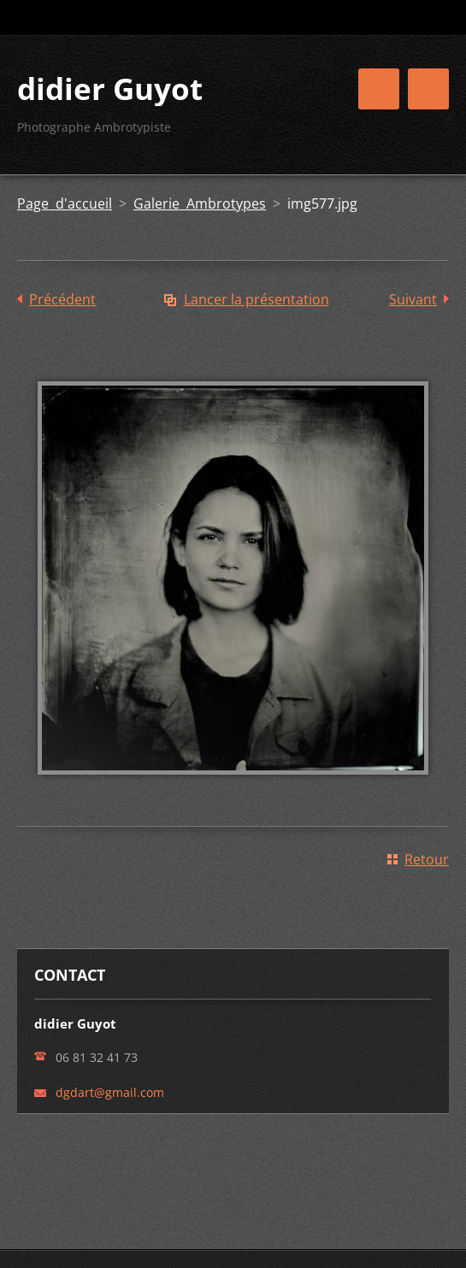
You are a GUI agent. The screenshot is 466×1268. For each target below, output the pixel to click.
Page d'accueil (64, 203)
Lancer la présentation (256, 299)
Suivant (413, 299)
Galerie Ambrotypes (199, 203)
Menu (428, 88)
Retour (426, 859)
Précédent (62, 299)
